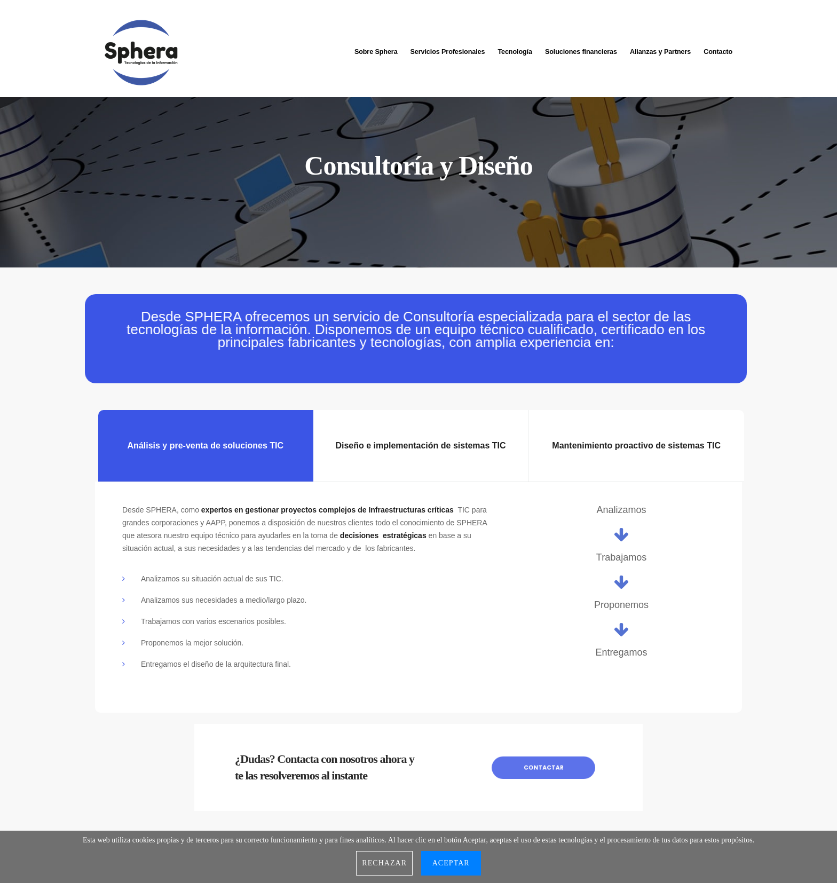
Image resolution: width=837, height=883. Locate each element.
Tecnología (515, 49)
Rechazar (384, 863)
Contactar (543, 767)
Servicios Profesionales (447, 49)
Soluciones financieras (581, 49)
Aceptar (451, 863)
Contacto (718, 49)
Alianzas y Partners (660, 49)
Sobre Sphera (376, 49)
